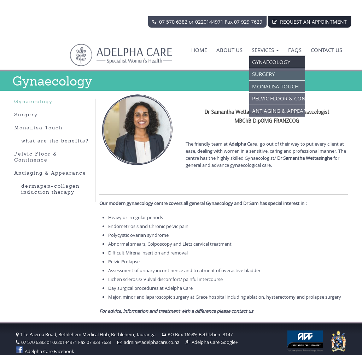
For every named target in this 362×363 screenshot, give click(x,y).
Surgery (263, 73)
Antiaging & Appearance (278, 110)
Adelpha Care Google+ (212, 342)
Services (265, 49)
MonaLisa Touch (275, 86)
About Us (229, 49)
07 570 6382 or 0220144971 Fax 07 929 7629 (207, 21)
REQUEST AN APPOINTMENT (309, 21)
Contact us (326, 49)
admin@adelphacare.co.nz (148, 342)
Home (199, 49)
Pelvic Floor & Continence (278, 98)
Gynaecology (271, 61)
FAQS (295, 49)
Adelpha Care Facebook (45, 351)
